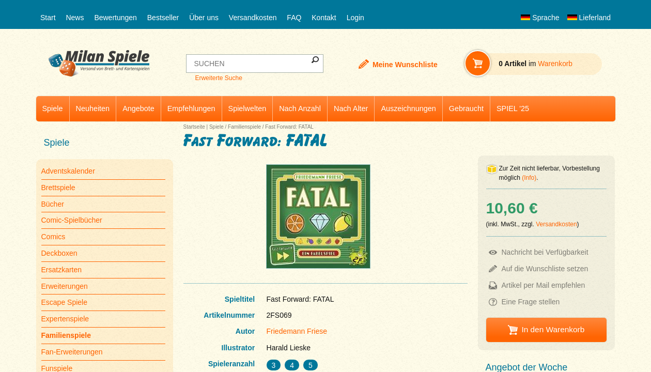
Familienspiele (244, 127)
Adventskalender (68, 171)
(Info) (529, 177)
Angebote (138, 108)
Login (355, 17)
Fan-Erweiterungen (72, 352)
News (75, 17)
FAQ (294, 17)
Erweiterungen (64, 286)
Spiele (52, 108)
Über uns (204, 17)
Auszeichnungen (408, 108)
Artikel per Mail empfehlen (543, 285)
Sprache (540, 17)
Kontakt (324, 17)
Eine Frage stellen (531, 302)
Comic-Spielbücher (71, 220)
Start (48, 17)
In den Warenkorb (552, 329)
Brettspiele (58, 187)
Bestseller (163, 17)
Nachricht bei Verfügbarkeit (545, 252)
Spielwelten (247, 108)
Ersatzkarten (61, 270)
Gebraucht (466, 108)
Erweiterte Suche (218, 78)
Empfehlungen (191, 108)
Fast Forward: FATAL (289, 127)
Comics (53, 237)
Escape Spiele (64, 302)
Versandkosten (253, 17)
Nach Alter (351, 108)
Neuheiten (93, 108)
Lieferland (589, 17)
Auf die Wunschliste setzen (545, 269)
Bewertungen (115, 17)
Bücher (52, 204)
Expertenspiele (65, 319)
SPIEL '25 (513, 108)
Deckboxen (59, 253)
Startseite (194, 127)
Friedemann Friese (297, 331)
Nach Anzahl (300, 108)
